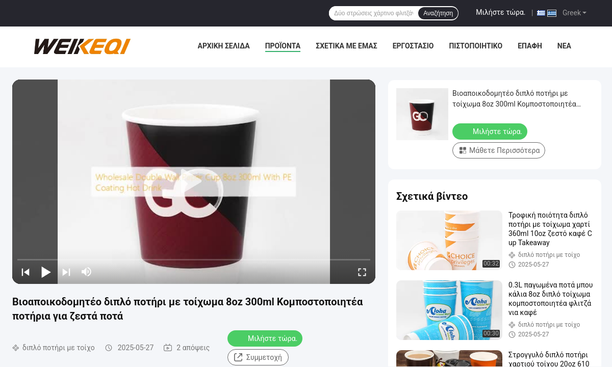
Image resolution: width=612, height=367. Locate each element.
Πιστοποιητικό (475, 46)
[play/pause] (46, 271)
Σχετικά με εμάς (346, 46)
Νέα (564, 46)
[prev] (25, 271)
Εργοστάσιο (413, 46)
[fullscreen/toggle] (362, 271)
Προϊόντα (283, 46)
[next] (66, 271)
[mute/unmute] (86, 271)
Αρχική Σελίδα (224, 46)
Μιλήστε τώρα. (500, 12)
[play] (194, 181)
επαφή (530, 46)
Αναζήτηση (438, 13)
